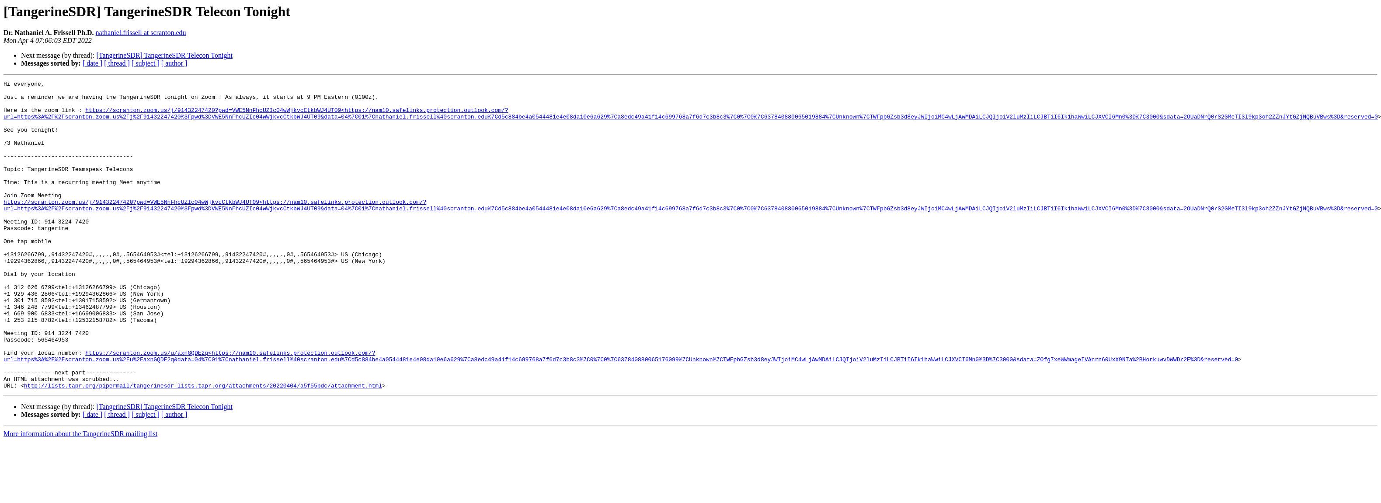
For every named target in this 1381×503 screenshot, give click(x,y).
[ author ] (174, 63)
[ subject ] (146, 63)
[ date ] (92, 63)
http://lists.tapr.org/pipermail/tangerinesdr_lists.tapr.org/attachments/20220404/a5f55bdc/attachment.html (203, 447)
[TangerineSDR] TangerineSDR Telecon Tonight (164, 55)
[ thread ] (117, 63)
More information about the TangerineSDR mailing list (80, 495)
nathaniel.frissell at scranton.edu (141, 32)
